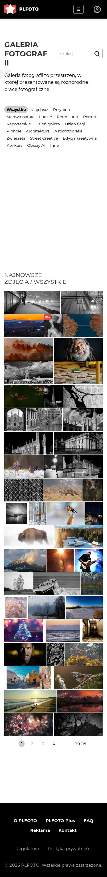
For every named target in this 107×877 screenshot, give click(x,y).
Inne (54, 145)
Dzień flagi (75, 124)
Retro (62, 116)
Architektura (38, 131)
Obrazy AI (36, 145)
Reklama (40, 830)
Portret (89, 116)
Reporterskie (19, 124)
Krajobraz (39, 109)
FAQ (88, 820)
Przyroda (61, 109)
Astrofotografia (68, 131)
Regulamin (27, 848)
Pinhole (14, 131)
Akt (75, 116)
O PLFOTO (25, 820)
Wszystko (16, 109)
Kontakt (67, 830)
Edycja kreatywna (80, 138)
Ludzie (45, 116)
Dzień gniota (47, 124)
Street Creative (44, 138)
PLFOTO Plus (60, 820)
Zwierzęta (16, 138)
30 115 (80, 743)
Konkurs (15, 145)
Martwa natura (21, 116)
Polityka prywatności (70, 848)
